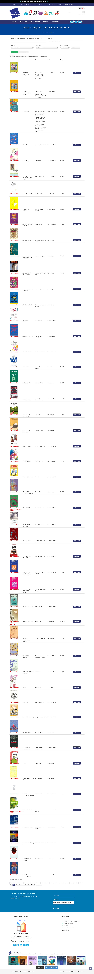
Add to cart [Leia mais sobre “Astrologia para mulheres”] (77, 289)
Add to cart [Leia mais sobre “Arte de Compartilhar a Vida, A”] (77, 176)
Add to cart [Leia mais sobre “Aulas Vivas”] (77, 366)
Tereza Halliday (39, 732)
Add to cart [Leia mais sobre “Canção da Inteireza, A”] (77, 655)
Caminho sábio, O (28, 621)
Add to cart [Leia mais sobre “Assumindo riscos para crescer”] (77, 224)
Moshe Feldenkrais (39, 702)
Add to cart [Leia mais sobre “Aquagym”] (77, 144)
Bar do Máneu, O (27, 477)
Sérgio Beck (38, 414)
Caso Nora (26, 702)
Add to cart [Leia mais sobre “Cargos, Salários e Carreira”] (77, 671)
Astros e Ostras (27, 305)
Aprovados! (26, 111)
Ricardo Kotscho (39, 400)
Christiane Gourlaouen (40, 144)
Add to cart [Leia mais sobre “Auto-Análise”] (77, 382)
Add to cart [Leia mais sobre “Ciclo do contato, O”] (77, 810)
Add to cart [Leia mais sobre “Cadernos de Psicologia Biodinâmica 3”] (77, 589)
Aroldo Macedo (39, 477)
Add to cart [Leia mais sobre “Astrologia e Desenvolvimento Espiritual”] (77, 256)
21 (76, 882)
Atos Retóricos (27, 352)
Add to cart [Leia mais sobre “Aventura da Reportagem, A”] (77, 398)
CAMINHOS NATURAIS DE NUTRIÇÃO (26, 640)
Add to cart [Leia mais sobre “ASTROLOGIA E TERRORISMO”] (77, 273)
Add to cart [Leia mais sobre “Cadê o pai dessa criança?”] (77, 556)
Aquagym (25, 144)
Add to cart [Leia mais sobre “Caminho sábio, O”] (77, 621)
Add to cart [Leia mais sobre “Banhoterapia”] (77, 461)
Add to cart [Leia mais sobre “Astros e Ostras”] (77, 305)
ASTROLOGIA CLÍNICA (28, 240)
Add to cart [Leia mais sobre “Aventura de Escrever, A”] (77, 430)
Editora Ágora (51, 240)
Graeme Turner (39, 874)
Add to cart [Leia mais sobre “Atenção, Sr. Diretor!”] (77, 320)
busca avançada (81, 14)
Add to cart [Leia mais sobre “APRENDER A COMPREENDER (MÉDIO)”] (77, 91)
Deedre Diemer (39, 491)
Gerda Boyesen (39, 589)
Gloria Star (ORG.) (39, 289)
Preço (61, 59)
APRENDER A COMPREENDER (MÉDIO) (27, 93)
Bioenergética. (27, 507)
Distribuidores (29, 4)
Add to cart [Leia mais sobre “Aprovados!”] (77, 111)
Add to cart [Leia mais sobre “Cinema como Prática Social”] (77, 874)
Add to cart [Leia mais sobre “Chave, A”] (77, 763)
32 (34, 884)
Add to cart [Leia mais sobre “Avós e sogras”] (77, 446)
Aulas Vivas (26, 366)
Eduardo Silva (38, 118)
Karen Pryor (38, 160)
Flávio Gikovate (39, 193)
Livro (24, 59)
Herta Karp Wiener (40, 638)
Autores (50, 38)
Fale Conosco (41, 4)
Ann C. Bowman (39, 461)
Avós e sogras (27, 446)
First (11, 882)
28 (22, 884)
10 (45, 882)
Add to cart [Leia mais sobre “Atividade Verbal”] (77, 336)
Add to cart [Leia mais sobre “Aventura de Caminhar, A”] (77, 414)
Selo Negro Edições (52, 111)
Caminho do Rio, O (28, 606)
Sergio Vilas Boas (39, 524)
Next (37, 884)
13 (53, 882)
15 (59, 882)
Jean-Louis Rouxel (39, 146)
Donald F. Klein (39, 540)
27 (19, 884)
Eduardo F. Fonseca (40, 117)
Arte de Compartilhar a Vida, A (27, 178)
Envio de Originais (21, 4)
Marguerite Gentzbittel (40, 717)
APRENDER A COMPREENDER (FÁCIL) (27, 74)
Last (40, 884)
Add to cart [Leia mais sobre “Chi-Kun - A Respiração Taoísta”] (77, 794)
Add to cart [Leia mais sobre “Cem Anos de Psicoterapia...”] (77, 747)
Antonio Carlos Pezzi (40, 111)
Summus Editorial (52, 144)
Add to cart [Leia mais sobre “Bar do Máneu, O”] (77, 477)
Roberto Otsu (38, 621)
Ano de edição (64, 45)
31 (31, 884)
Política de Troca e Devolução (69, 929)
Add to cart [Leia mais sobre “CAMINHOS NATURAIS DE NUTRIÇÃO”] (77, 638)
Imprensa (35, 4)
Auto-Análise (26, 382)
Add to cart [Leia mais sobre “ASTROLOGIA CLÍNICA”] (77, 240)
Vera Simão (38, 687)
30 (28, 884)
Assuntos (38, 45)
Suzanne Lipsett (39, 430)
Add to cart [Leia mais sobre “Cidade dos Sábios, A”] (77, 843)
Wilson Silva (38, 131)
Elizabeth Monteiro (40, 446)
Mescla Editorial (51, 687)
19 (71, 882)
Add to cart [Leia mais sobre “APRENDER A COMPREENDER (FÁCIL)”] (77, 72)
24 (11, 884)
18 (68, 882)
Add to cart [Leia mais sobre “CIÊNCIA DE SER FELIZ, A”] (77, 858)
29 (25, 884)
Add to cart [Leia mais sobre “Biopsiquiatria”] (77, 540)
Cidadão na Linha (28, 827)
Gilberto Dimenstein (40, 398)
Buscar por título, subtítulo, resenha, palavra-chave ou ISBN (26, 38)
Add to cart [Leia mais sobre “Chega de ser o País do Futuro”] (77, 778)
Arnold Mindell (38, 606)
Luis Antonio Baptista (40, 843)
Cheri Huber (38, 763)
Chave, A (25, 763)
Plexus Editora (51, 72)
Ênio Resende (38, 320)
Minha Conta (69, 4)
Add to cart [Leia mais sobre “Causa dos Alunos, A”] (77, 717)
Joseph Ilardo (38, 224)
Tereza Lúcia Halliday (40, 352)
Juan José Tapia (39, 382)
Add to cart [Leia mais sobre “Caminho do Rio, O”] (77, 606)
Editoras (13, 45)
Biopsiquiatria (27, 540)
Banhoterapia (27, 461)
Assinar (56, 908)
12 (50, 882)
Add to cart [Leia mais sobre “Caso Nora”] (77, 702)
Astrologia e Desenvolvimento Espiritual (28, 257)
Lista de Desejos (60, 4)
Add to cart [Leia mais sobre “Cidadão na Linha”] (77, 827)
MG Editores (51, 193)
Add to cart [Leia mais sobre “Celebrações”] (77, 732)
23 (82, 882)
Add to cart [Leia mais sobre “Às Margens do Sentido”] (77, 209)
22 (79, 882)
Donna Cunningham (40, 256)
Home (41, 32)
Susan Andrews (39, 858)
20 (74, 882)
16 (62, 882)
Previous (15, 882)
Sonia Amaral (38, 794)
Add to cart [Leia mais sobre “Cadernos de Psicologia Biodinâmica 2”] (77, 572)
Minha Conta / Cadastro (71, 921)
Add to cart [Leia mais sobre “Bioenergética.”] (77, 507)
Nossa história (13, 4)
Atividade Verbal (28, 336)
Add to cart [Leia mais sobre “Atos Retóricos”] (77, 352)
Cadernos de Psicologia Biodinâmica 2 (27, 574)
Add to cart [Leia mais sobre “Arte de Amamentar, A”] (77, 160)
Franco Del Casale (39, 176)
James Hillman (38, 747)
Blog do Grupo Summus (50, 4)
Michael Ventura (39, 749)
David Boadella (39, 572)
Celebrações (26, 732)
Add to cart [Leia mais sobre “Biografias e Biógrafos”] (77, 524)
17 (65, 882)
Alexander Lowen (39, 507)
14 (56, 882)
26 (16, 884)
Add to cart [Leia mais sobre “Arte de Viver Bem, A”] (77, 193)
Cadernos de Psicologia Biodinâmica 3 (27, 591)
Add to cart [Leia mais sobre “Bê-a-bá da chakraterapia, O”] (77, 491)
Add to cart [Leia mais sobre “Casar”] (77, 687)
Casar (24, 687)
